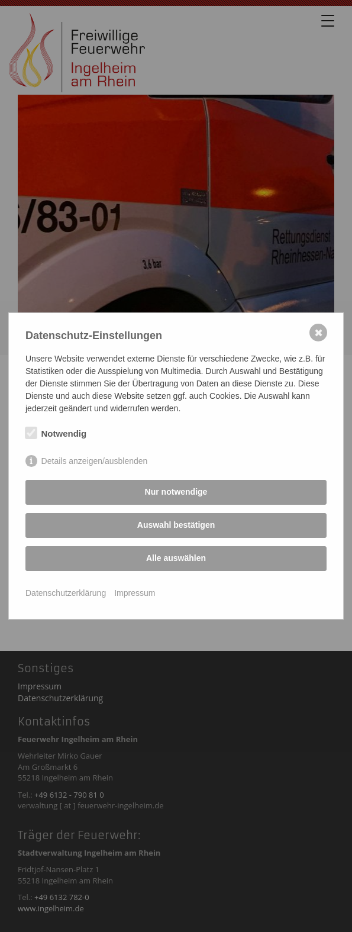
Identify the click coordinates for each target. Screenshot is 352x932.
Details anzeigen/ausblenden (94, 461)
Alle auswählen (176, 558)
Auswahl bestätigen (176, 525)
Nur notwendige (176, 491)
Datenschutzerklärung (65, 593)
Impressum (134, 593)
